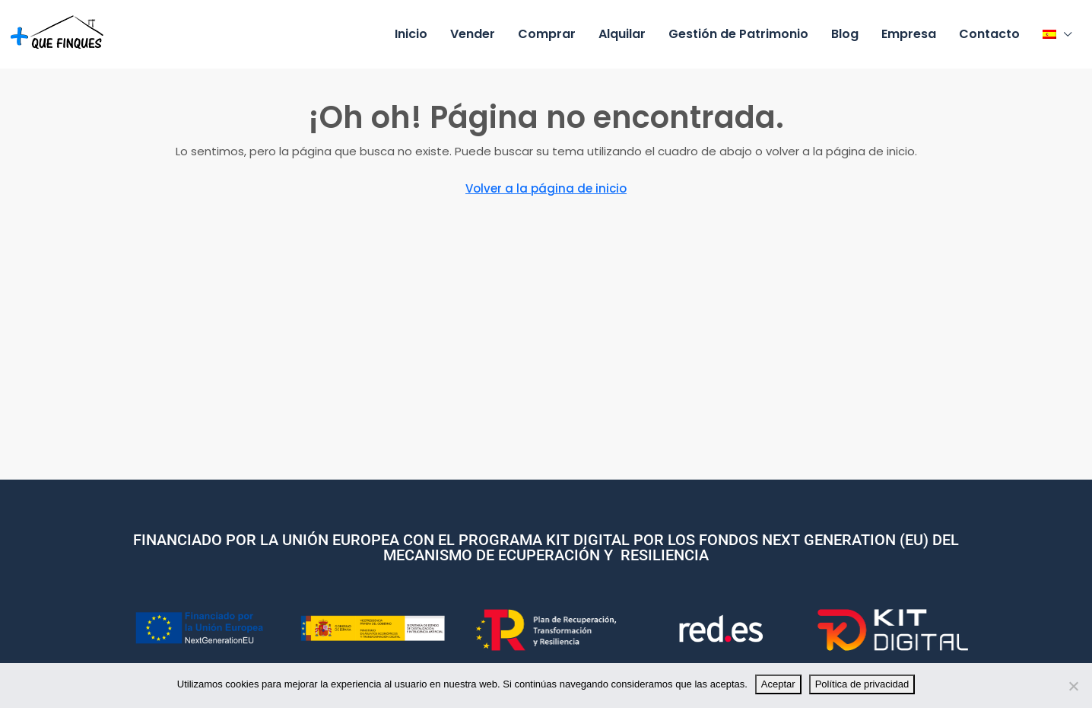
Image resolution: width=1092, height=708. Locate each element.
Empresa (908, 34)
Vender (472, 34)
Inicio (411, 34)
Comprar (547, 34)
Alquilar (622, 34)
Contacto (989, 34)
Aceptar (778, 684)
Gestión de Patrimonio (738, 34)
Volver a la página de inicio (546, 188)
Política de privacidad (862, 684)
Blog (845, 34)
